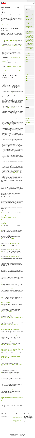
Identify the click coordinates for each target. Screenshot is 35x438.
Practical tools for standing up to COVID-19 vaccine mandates (29, 15)
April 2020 (27, 80)
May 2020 (27, 78)
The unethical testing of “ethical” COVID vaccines (13, 66)
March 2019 (27, 101)
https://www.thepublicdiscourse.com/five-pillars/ (8, 344)
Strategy (27, 120)
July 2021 (27, 59)
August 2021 (27, 57)
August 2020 (27, 72)
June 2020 (27, 76)
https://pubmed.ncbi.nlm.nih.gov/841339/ (7, 238)
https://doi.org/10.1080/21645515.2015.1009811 (13, 256)
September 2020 (28, 70)
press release (6, 49)
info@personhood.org (4, 24)
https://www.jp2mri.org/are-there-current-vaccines (9, 232)
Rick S (26, 31)
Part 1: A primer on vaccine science (14, 57)
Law (26, 112)
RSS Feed (21, 435)
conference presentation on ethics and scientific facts (13, 51)
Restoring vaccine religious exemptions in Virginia (13, 70)
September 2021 (28, 55)
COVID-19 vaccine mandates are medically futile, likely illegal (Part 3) (29, 22)
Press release (27, 118)
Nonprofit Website (13, 435)
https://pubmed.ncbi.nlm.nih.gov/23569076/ (8, 266)
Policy (26, 114)
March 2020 (27, 82)
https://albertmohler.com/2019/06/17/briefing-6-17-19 (9, 324)
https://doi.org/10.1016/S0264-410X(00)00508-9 (13, 249)
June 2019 (27, 97)
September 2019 (28, 91)
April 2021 (27, 63)
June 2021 (27, 61)
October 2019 (27, 89)
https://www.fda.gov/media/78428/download (13, 275)
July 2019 (27, 95)
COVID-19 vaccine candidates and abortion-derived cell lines (12, 45)
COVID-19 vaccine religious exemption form (16, 37)
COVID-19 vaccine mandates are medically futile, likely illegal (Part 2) (29, 26)
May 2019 (27, 99)
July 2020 (27, 74)
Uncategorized (28, 122)
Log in (26, 126)
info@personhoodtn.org (5, 0)
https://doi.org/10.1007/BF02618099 (15, 243)
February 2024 (28, 53)
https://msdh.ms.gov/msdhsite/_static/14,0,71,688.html (9, 393)
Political (27, 116)
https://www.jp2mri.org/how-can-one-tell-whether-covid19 (10, 228)
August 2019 (27, 93)
